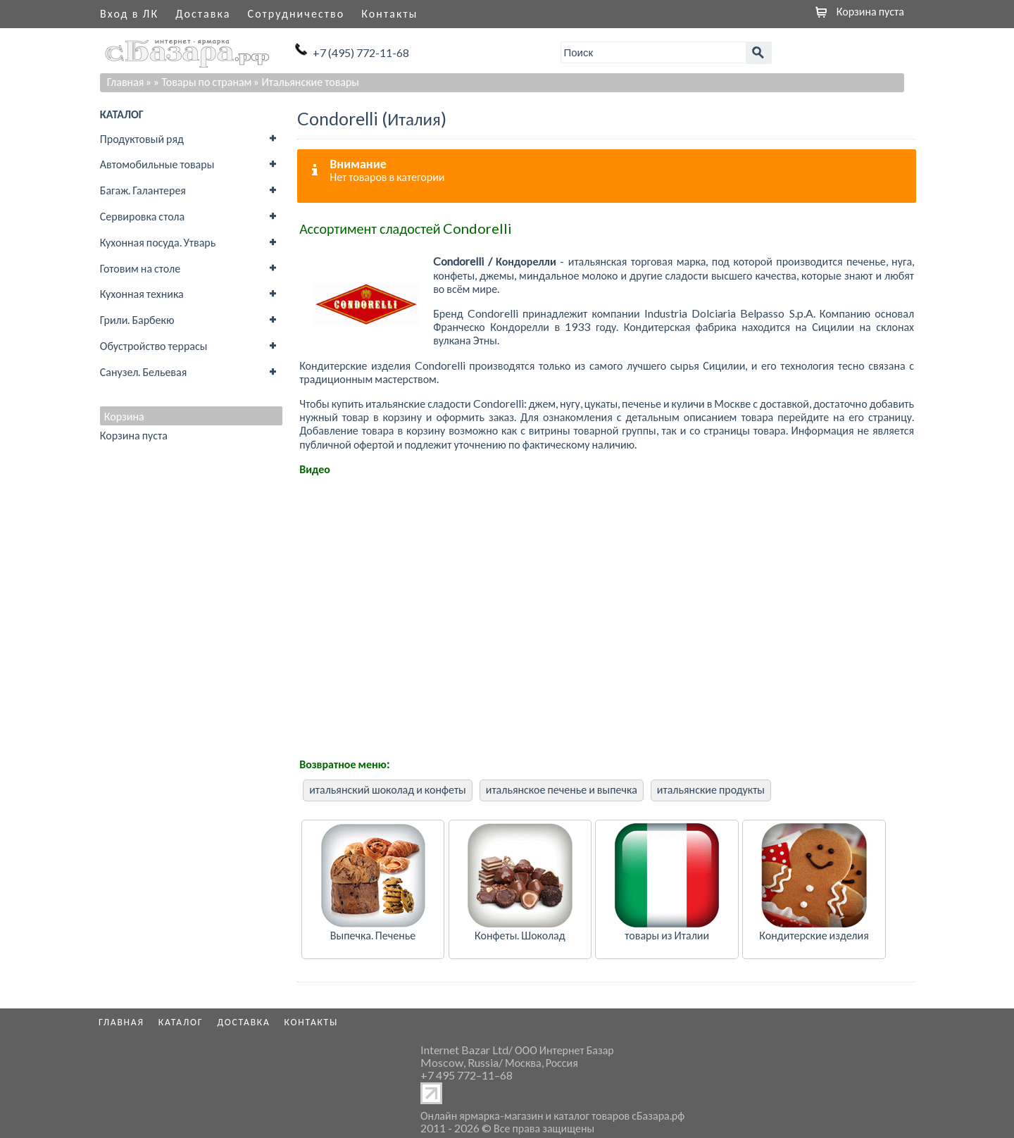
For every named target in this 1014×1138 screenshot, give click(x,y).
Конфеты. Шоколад (520, 935)
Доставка (202, 13)
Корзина (124, 416)
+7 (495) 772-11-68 (361, 52)
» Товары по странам (202, 81)
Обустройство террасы (154, 345)
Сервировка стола (142, 216)
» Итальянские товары (306, 81)
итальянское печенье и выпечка (561, 789)
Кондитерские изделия (813, 935)
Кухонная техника (142, 293)
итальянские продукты (711, 789)
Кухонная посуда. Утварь (157, 242)
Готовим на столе (140, 268)
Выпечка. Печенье (372, 935)
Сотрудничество (296, 13)
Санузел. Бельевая (143, 371)
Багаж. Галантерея (143, 189)
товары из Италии (667, 935)
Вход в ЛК (129, 13)
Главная (125, 81)
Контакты (389, 13)
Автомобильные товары (157, 163)
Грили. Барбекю (137, 319)
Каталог (181, 1021)
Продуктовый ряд (142, 138)
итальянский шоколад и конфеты (387, 789)
